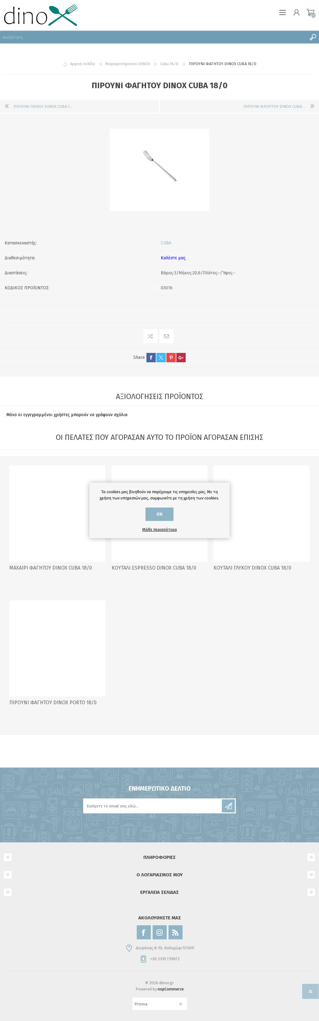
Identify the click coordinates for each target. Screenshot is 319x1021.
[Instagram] (160, 932)
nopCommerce (171, 989)
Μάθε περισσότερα (159, 529)
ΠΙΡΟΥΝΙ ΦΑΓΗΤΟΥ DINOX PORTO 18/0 (53, 703)
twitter (161, 357)
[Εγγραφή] (153, 805)
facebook (151, 357)
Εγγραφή (228, 805)
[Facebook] (144, 932)
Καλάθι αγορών (310, 12)
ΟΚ (159, 514)
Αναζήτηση (313, 37)
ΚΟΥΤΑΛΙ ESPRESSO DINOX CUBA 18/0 (154, 568)
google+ (181, 357)
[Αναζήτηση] (153, 37)
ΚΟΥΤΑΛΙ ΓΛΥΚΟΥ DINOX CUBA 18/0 (252, 568)
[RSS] (176, 932)
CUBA (166, 243)
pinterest (171, 357)
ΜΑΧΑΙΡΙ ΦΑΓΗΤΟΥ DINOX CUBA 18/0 (50, 568)
